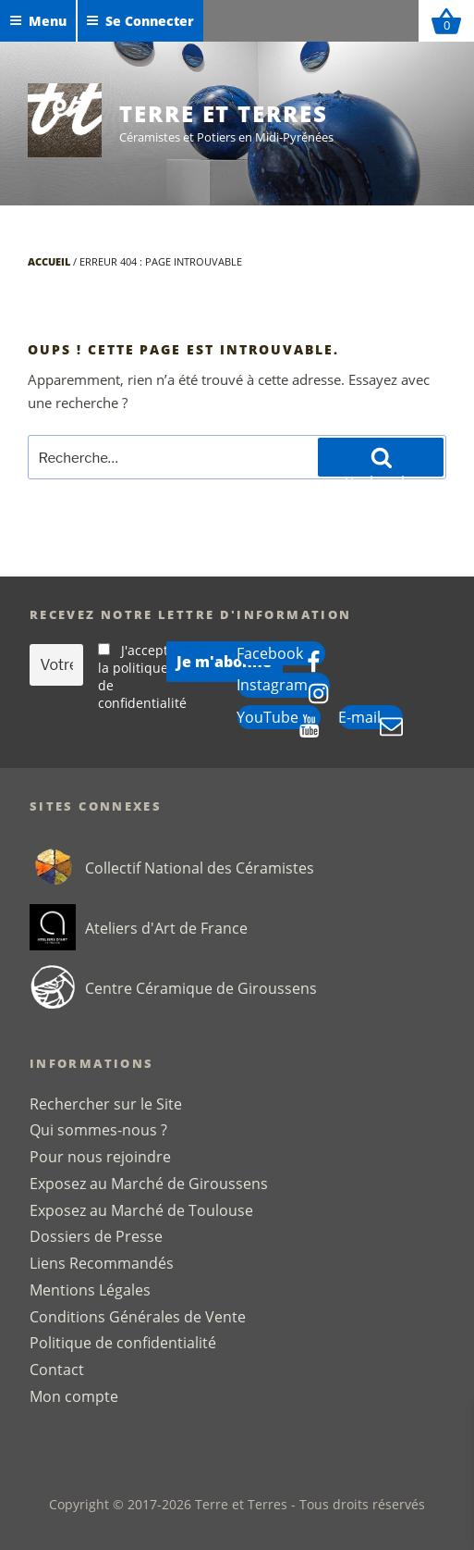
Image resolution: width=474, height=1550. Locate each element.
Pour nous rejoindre (100, 1157)
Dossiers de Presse (96, 1236)
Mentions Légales (90, 1290)
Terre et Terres (223, 113)
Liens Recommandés (102, 1263)
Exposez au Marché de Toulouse (141, 1210)
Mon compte (74, 1396)
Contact (57, 1369)
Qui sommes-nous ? (98, 1130)
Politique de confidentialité (123, 1343)
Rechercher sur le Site (106, 1104)
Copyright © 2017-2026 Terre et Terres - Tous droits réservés (237, 1504)
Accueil (49, 261)
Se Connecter (140, 21)
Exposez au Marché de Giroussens (149, 1183)
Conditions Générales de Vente (138, 1317)
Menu (38, 21)
